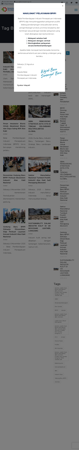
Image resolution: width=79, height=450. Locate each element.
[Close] (62, 6)
